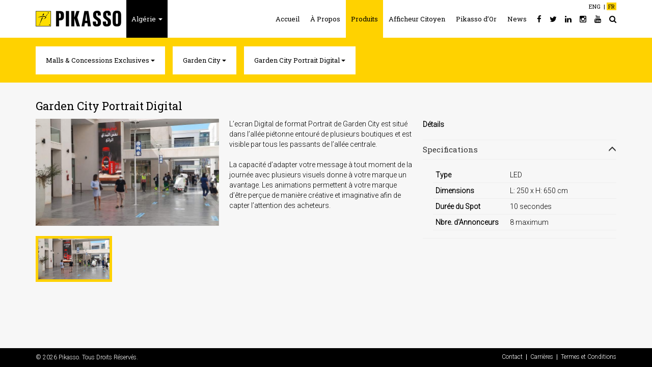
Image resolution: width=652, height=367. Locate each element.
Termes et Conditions (588, 357)
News (517, 18)
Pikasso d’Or (476, 18)
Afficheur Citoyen (417, 18)
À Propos (325, 18)
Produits (364, 18)
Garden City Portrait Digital (299, 60)
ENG (595, 6)
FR (611, 6)
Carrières (541, 357)
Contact (512, 357)
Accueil (288, 18)
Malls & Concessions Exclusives (100, 60)
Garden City (204, 60)
